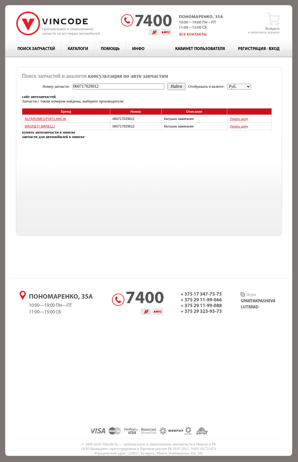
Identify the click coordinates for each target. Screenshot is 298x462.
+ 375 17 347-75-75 (201, 294)
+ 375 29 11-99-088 (201, 305)
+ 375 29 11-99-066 (201, 300)
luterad (250, 307)
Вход (274, 49)
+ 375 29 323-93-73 (201, 311)
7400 (145, 299)
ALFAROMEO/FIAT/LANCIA (45, 119)
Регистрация (252, 49)
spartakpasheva (258, 301)
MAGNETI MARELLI (40, 126)
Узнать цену (239, 119)
